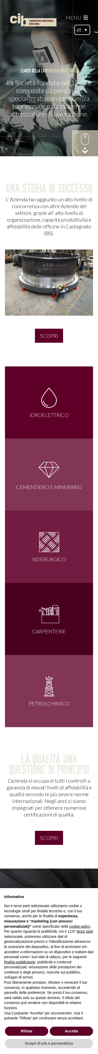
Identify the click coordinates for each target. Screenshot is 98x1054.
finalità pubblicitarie (19, 962)
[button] (82, 30)
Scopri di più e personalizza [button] (49, 1043)
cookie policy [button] (79, 926)
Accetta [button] (71, 1031)
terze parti (85, 931)
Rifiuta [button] (26, 1031)
